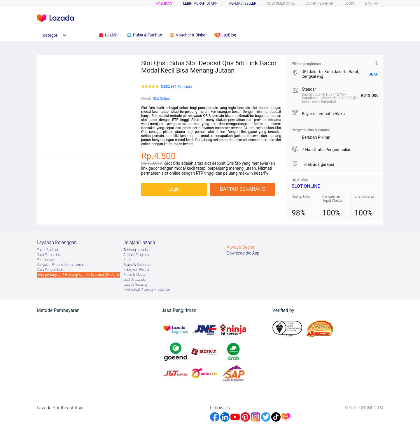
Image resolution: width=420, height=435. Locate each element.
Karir (127, 260)
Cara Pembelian (49, 255)
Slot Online (161, 99)
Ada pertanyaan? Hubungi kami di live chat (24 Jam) (78, 275)
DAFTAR (371, 3)
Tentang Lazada (135, 250)
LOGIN (349, 3)
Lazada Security (135, 285)
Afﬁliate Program (136, 255)
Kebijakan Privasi (136, 270)
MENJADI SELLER (242, 3)
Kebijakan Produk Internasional (60, 265)
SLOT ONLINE (306, 186)
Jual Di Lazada (134, 280)
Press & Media (134, 275)
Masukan (163, 3)
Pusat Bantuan (48, 250)
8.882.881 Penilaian (176, 87)
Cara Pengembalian (51, 270)
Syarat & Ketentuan (138, 265)
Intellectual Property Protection (146, 289)
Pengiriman (45, 260)
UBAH (373, 74)
